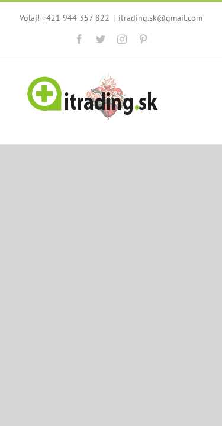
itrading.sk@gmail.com (111, 28)
